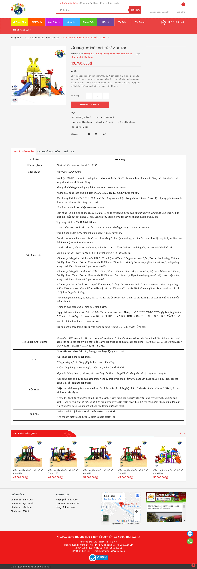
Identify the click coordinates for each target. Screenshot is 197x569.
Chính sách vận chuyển (22, 503)
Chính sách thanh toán (22, 499)
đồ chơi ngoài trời (80, 127)
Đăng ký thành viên (65, 507)
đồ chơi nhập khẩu (88, 3)
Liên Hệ (105, 22)
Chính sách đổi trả (20, 511)
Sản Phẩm (54, 22)
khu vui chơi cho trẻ (105, 117)
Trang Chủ (19, 22)
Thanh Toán (88, 22)
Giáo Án (71, 22)
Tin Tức (123, 22)
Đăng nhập (155, 12)
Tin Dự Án (140, 22)
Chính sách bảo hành (21, 507)
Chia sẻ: (74, 134)
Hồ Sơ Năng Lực (22, 30)
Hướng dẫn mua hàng (67, 499)
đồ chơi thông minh (109, 3)
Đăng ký (165, 12)
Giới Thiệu (37, 22)
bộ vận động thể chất (81, 117)
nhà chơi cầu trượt (104, 122)
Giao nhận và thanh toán (68, 503)
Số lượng (75, 96)
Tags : (73, 112)
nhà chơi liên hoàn (126, 122)
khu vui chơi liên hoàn (82, 122)
